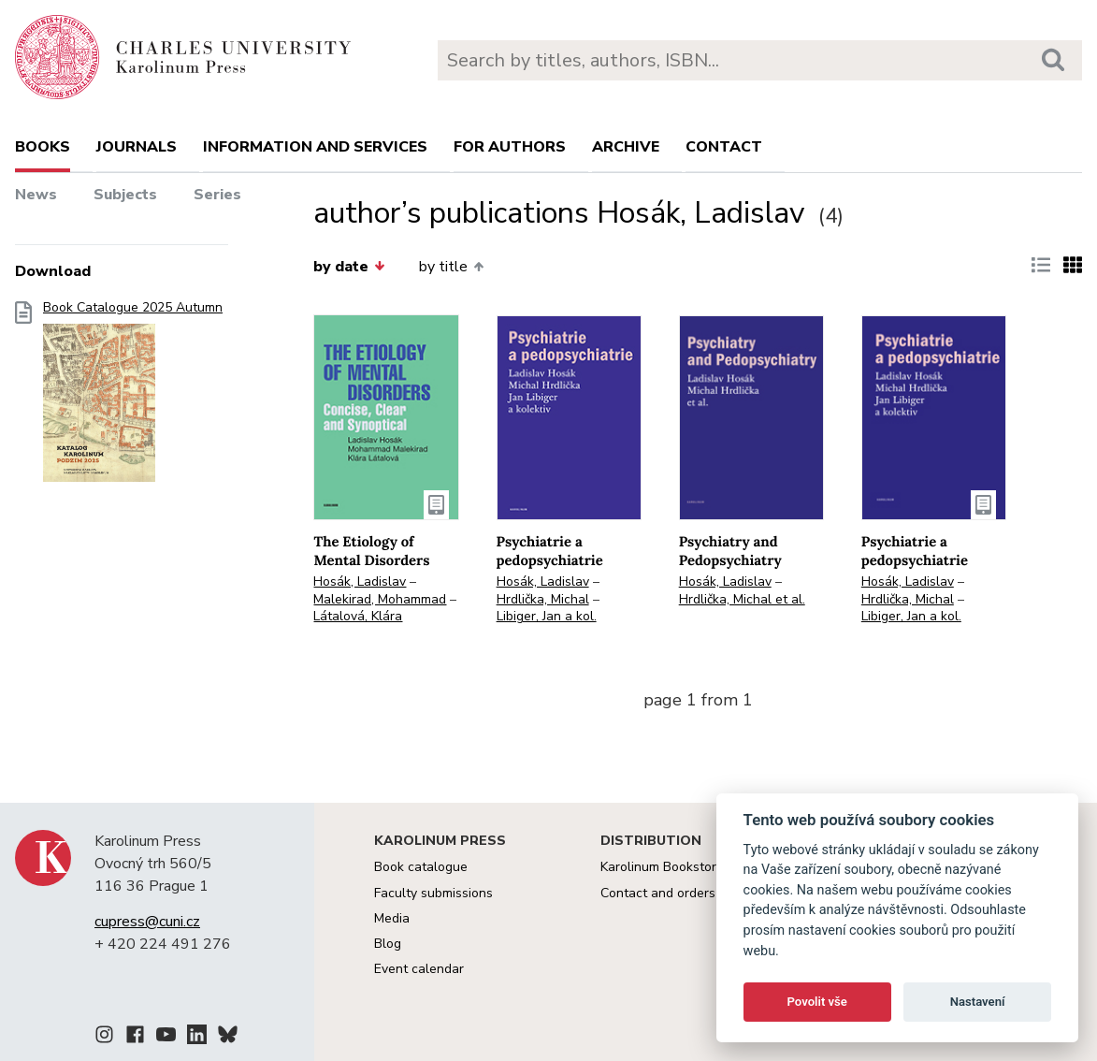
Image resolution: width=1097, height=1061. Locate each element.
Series (217, 194)
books (42, 147)
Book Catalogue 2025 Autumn (133, 397)
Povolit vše (817, 1002)
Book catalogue (421, 867)
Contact (724, 147)
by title (451, 266)
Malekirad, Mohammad (379, 599)
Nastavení (977, 1002)
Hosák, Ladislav (359, 581)
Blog (387, 943)
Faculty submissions (433, 893)
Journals (136, 147)
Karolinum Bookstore (662, 867)
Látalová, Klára (357, 616)
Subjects (125, 194)
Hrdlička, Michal (543, 599)
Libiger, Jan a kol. (547, 616)
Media (392, 918)
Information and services (315, 147)
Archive (625, 147)
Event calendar (419, 969)
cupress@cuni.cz (147, 921)
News (36, 194)
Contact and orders (657, 893)
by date (348, 266)
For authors (510, 147)
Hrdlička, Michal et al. (742, 599)
